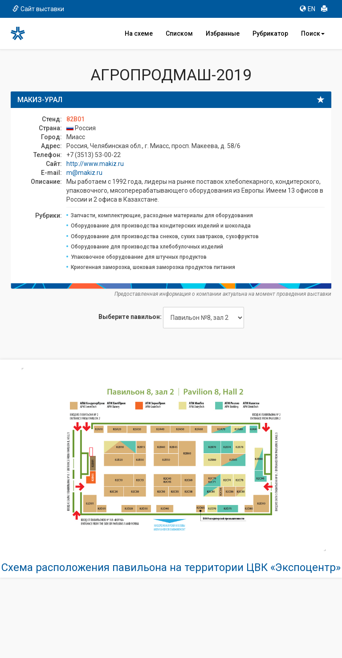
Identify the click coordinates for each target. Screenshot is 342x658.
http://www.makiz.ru (95, 163)
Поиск (313, 33)
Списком (179, 33)
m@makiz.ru (84, 172)
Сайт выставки (38, 8)
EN (307, 8)
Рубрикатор (270, 33)
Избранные (223, 33)
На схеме (139, 33)
